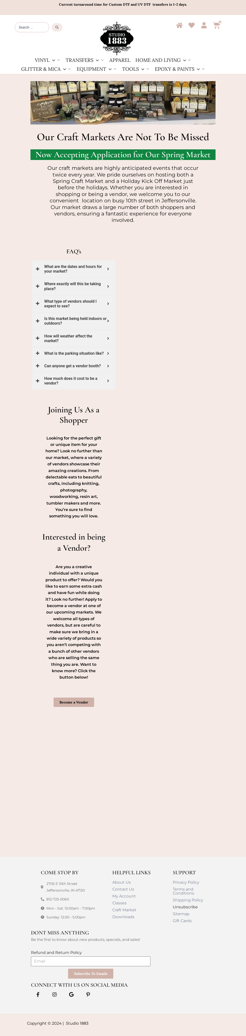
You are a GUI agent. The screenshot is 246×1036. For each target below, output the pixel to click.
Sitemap (181, 914)
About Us (121, 882)
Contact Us (123, 889)
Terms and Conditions (183, 891)
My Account (124, 896)
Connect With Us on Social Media (79, 985)
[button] (47, 60)
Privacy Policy (186, 882)
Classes (119, 903)
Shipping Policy (188, 900)
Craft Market (124, 910)
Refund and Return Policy (56, 952)
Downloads (123, 916)
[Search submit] (57, 27)
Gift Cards (182, 920)
